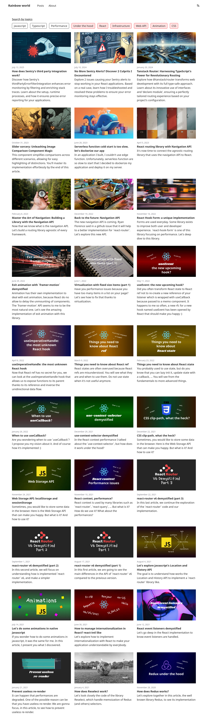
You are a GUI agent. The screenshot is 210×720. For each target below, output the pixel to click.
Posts (40, 5)
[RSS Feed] (198, 5)
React (102, 26)
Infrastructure (121, 26)
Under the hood (83, 26)
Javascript (20, 26)
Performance (59, 26)
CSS (174, 26)
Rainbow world (19, 6)
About (52, 5)
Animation (159, 26)
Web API (141, 26)
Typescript (38, 26)
